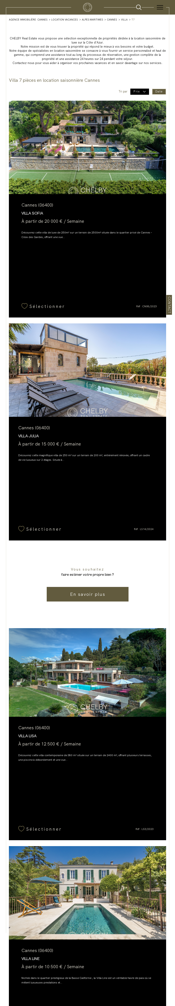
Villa (124, 19)
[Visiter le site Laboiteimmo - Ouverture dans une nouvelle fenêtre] (87, 992)
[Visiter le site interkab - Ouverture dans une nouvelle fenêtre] (87, 961)
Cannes (112, 19)
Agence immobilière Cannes (28, 19)
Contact (169, 305)
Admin (93, 977)
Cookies (137, 977)
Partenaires (106, 977)
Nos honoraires (57, 977)
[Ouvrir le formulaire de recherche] (139, 7)
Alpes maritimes (92, 19)
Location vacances (64, 19)
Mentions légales (78, 977)
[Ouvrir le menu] (160, 7)
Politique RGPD (123, 977)
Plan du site (39, 977)
